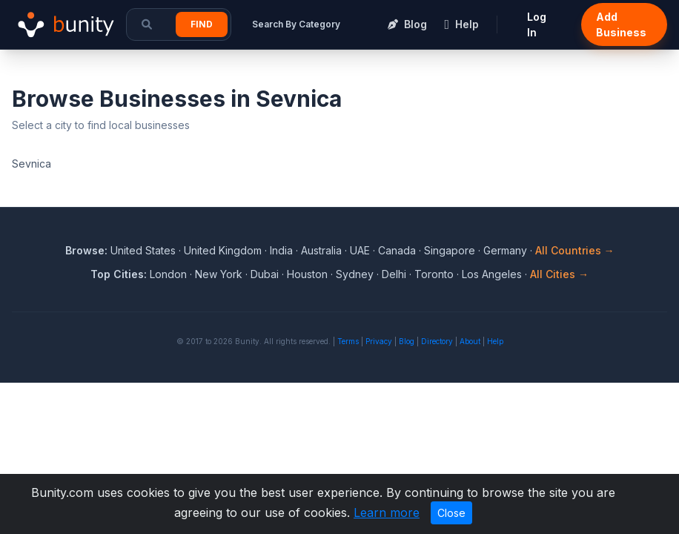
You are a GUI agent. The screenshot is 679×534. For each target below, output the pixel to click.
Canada (397, 250)
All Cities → (559, 274)
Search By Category (296, 24)
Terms (348, 341)
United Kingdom (223, 250)
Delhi (394, 274)
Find (202, 24)
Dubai (265, 274)
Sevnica (31, 163)
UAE (360, 250)
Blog (406, 341)
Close (451, 513)
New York (218, 274)
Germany (505, 250)
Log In (536, 24)
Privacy (378, 341)
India (281, 250)
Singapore (449, 250)
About (470, 341)
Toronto (434, 274)
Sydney (355, 274)
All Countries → (575, 250)
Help (495, 341)
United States (143, 250)
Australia (321, 250)
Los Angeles (492, 274)
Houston (307, 274)
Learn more (387, 512)
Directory (437, 341)
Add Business (621, 24)
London (168, 274)
